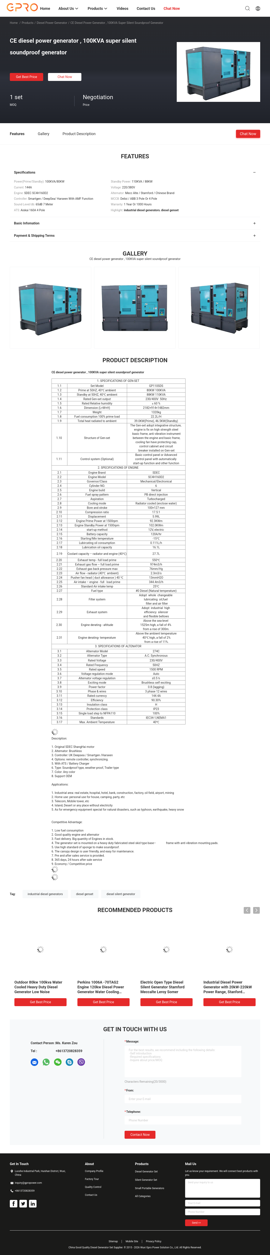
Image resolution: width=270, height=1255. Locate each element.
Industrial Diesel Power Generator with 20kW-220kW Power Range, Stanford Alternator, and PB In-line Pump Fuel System (227, 992)
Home (14, 22)
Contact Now (140, 1135)
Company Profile (94, 1171)
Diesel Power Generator (52, 22)
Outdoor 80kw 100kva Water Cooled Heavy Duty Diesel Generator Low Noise (38, 987)
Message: (132, 1041)
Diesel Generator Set (146, 1171)
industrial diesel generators (45, 894)
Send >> (196, 1222)
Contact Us (91, 1195)
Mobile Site (132, 1241)
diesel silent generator (120, 894)
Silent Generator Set (146, 1179)
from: (130, 1090)
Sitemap (113, 1241)
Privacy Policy (153, 1241)
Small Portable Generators (149, 1188)
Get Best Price (26, 77)
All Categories (142, 1196)
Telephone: (133, 1111)
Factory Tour (92, 1179)
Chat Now (65, 77)
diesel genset (84, 894)
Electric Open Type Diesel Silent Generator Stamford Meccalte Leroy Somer (162, 987)
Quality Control (93, 1187)
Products (27, 22)
